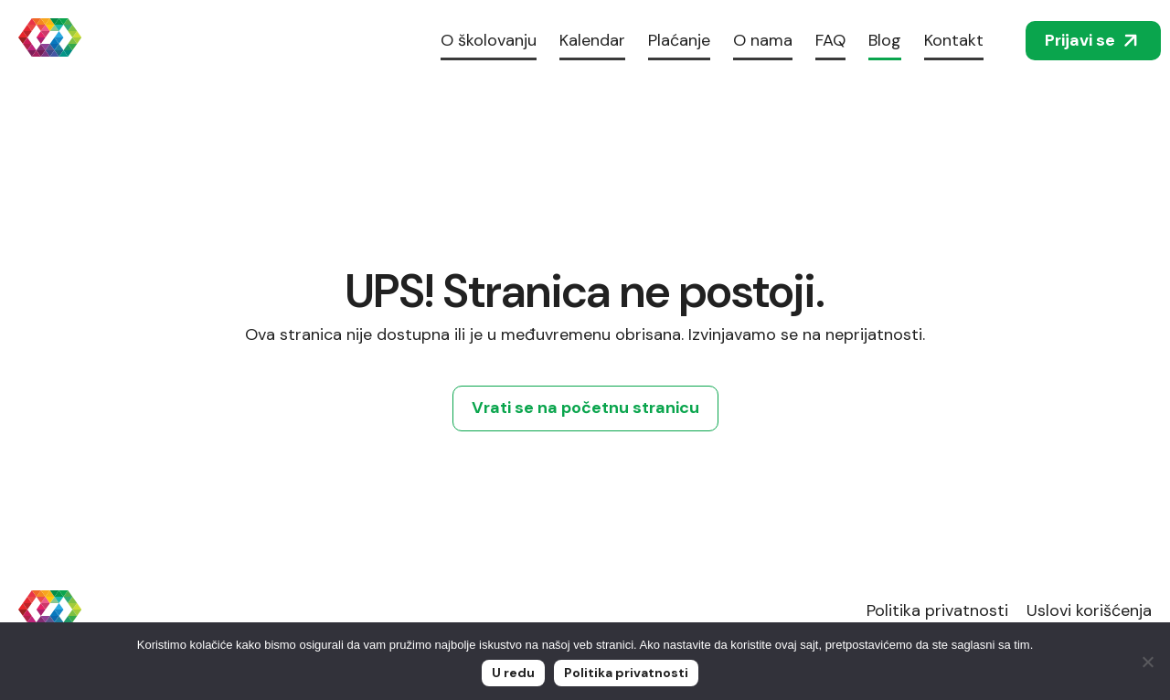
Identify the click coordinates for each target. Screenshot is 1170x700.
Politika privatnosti (937, 610)
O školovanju (489, 40)
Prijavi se (1093, 40)
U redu (513, 672)
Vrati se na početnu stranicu (585, 408)
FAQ (830, 40)
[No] (1147, 661)
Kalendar (592, 40)
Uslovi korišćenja (1089, 610)
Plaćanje (679, 40)
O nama (762, 40)
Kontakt (954, 40)
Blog (884, 40)
